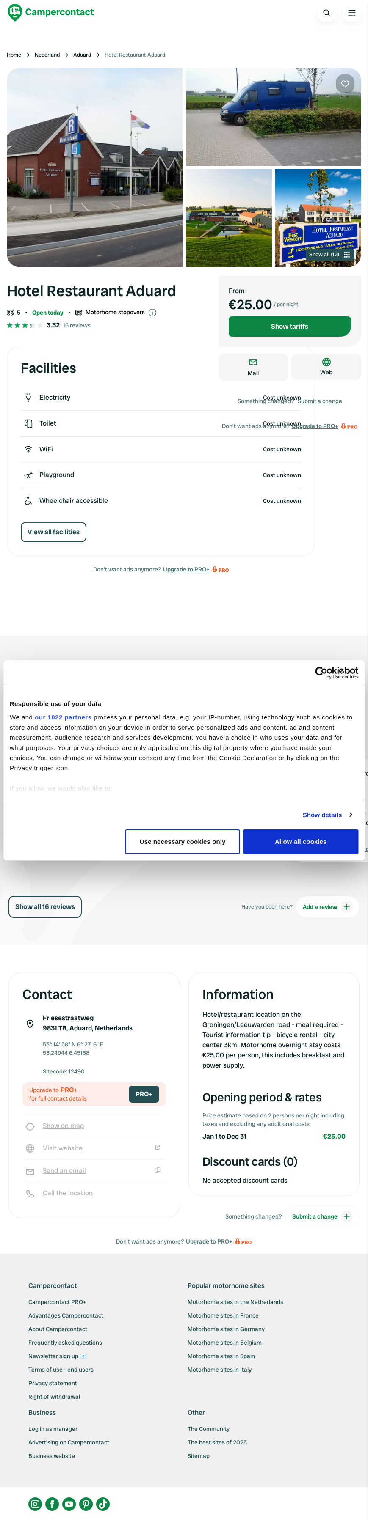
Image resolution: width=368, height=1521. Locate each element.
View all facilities (54, 531)
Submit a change (320, 401)
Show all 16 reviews (45, 906)
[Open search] (326, 12)
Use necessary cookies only (183, 841)
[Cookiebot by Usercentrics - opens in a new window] (321, 673)
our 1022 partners (63, 717)
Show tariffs (289, 326)
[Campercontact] (51, 12)
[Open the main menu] (352, 12)
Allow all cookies (301, 841)
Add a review (328, 907)
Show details (322, 814)
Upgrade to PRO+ (186, 569)
